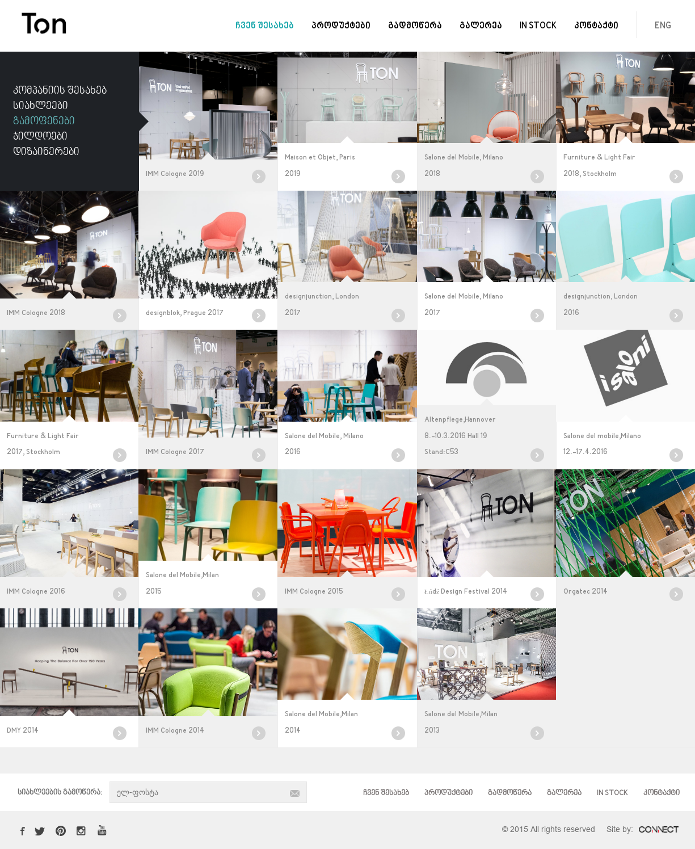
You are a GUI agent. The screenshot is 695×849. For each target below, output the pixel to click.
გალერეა (481, 26)
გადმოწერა (415, 26)
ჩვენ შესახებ (264, 26)
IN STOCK (538, 26)
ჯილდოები (40, 137)
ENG (663, 26)
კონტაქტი (596, 26)
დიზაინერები (46, 152)
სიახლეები (40, 106)
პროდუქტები (340, 26)
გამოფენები (44, 121)
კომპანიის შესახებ (60, 91)
